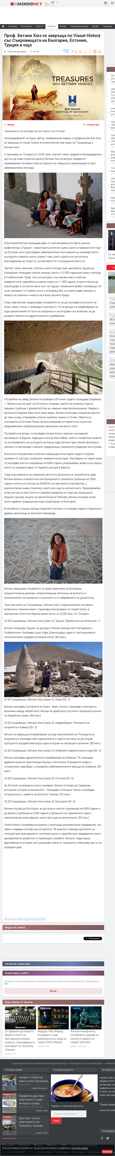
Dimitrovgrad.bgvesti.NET (31, 919)
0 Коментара (92, 124)
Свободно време (79, 26)
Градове (107, 26)
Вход (53, 991)
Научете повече (79, 1148)
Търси (56, 1121)
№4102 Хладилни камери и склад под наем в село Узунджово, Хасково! (33, 1082)
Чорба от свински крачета (67, 1106)
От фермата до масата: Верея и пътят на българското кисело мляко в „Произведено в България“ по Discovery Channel (52, 1040)
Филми (10, 124)
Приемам (107, 1152)
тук (6, 983)
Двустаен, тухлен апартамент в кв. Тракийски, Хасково (31, 1125)
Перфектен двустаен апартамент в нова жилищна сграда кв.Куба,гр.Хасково (31, 1105)
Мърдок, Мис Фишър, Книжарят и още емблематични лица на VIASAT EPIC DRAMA (85, 1036)
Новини (51, 26)
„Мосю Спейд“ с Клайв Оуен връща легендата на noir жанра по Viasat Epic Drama (19, 1036)
